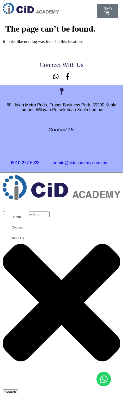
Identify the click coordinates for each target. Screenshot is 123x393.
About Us (17, 238)
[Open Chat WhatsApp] (103, 379)
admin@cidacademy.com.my (80, 163)
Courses (17, 227)
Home (17, 217)
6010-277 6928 (25, 163)
